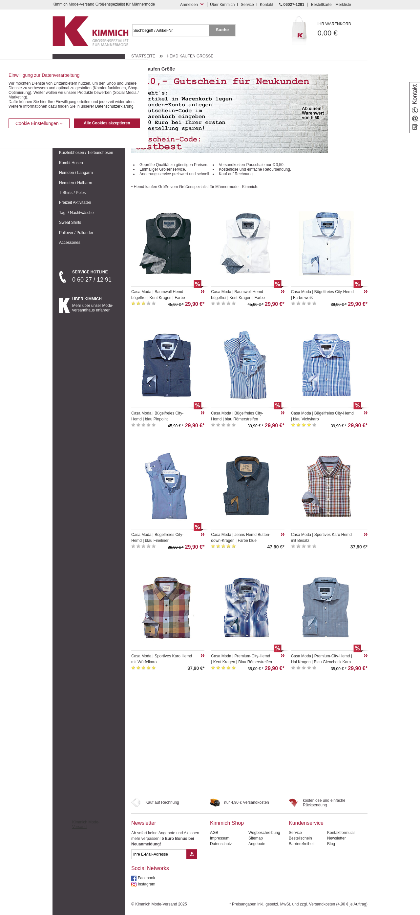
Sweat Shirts (70, 222)
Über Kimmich (222, 4)
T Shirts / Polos (72, 192)
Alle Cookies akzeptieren (107, 123)
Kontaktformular (341, 832)
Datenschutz (221, 843)
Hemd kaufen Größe (190, 56)
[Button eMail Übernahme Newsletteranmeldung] (191, 854)
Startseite (143, 56)
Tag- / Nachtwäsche (76, 212)
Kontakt (266, 4)
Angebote (256, 843)
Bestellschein (300, 838)
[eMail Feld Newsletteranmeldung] (158, 854)
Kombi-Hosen (71, 162)
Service (247, 4)
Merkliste (343, 4)
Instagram (146, 884)
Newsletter (143, 823)
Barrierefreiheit (302, 843)
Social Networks (150, 868)
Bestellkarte (321, 4)
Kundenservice (306, 823)
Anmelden (189, 4)
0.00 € (343, 29)
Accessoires (69, 242)
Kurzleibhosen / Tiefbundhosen (86, 152)
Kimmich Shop (227, 823)
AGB (214, 832)
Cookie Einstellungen (39, 123)
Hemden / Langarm (76, 172)
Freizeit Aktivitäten (75, 202)
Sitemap (255, 838)
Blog (331, 843)
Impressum (219, 838)
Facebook (146, 878)
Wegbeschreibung (264, 832)
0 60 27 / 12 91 (95, 276)
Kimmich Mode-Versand (85, 824)
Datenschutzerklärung (114, 106)
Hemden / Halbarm (75, 183)
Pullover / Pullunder (76, 232)
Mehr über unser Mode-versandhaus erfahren (95, 304)
